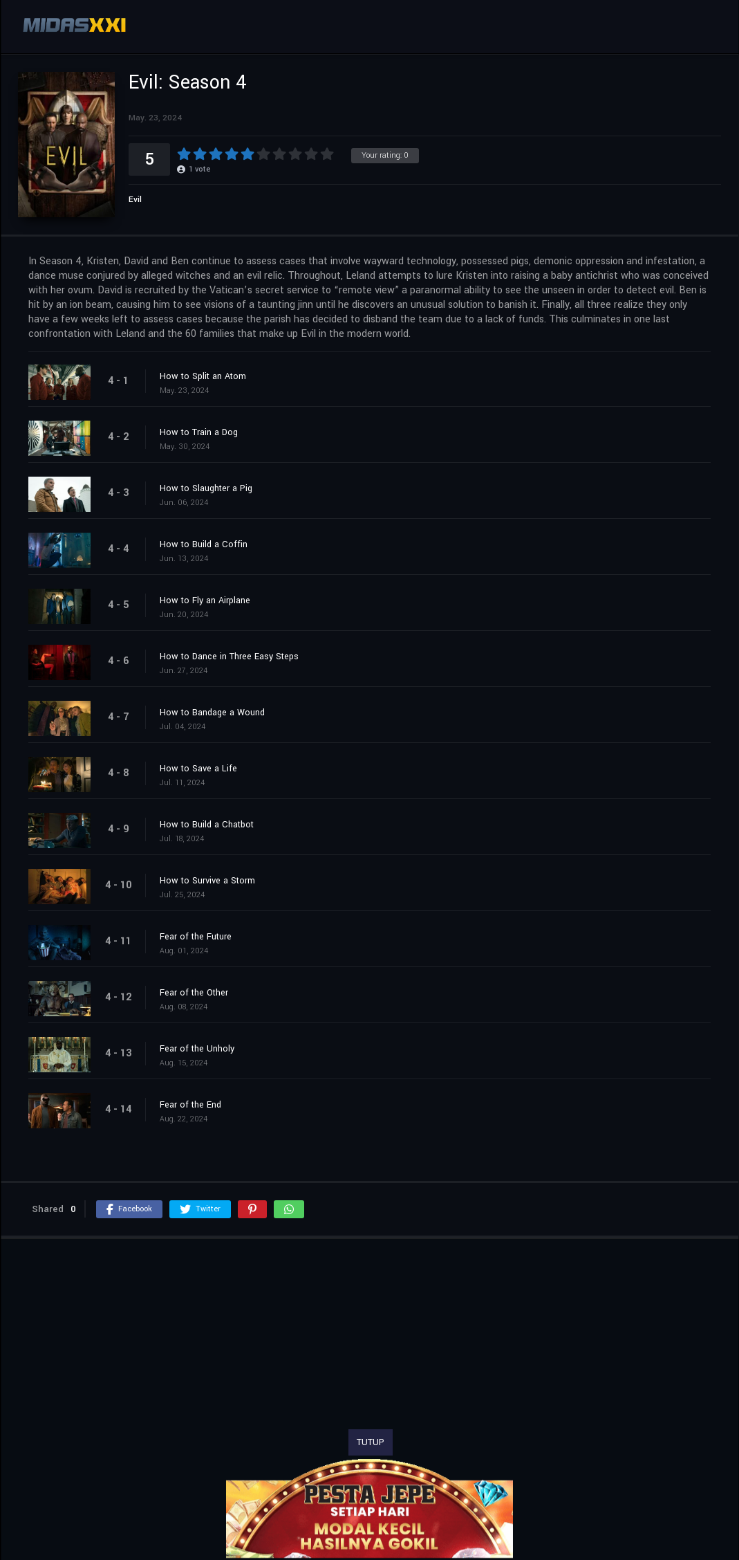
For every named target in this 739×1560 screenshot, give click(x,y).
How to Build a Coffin (203, 544)
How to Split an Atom (203, 376)
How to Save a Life (198, 768)
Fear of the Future (196, 936)
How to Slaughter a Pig (206, 488)
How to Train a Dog (199, 432)
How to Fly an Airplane (205, 600)
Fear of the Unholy (197, 1049)
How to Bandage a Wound (212, 712)
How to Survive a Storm (207, 880)
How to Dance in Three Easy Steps (229, 656)
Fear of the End (190, 1105)
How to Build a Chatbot (207, 824)
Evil (135, 199)
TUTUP (370, 1442)
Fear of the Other (194, 993)
